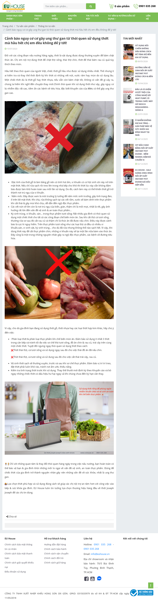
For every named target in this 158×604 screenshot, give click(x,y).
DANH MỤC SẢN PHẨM (14, 17)
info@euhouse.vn (100, 553)
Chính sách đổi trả (53, 558)
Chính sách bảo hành (55, 549)
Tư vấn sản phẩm (25, 26)
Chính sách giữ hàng (55, 562)
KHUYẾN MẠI (72, 17)
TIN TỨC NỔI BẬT (92, 17)
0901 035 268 (144, 6)
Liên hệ (148, 17)
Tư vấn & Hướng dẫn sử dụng (121, 17)
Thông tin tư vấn (46, 26)
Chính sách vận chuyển (56, 553)
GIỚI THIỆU (55, 17)
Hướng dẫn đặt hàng (55, 544)
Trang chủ (38, 17)
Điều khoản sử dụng (15, 571)
